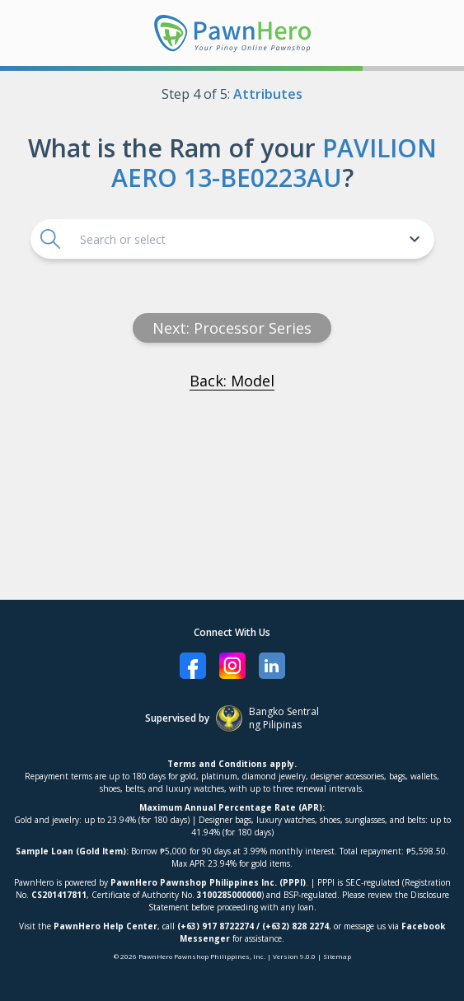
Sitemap (337, 956)
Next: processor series (232, 328)
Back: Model (232, 381)
